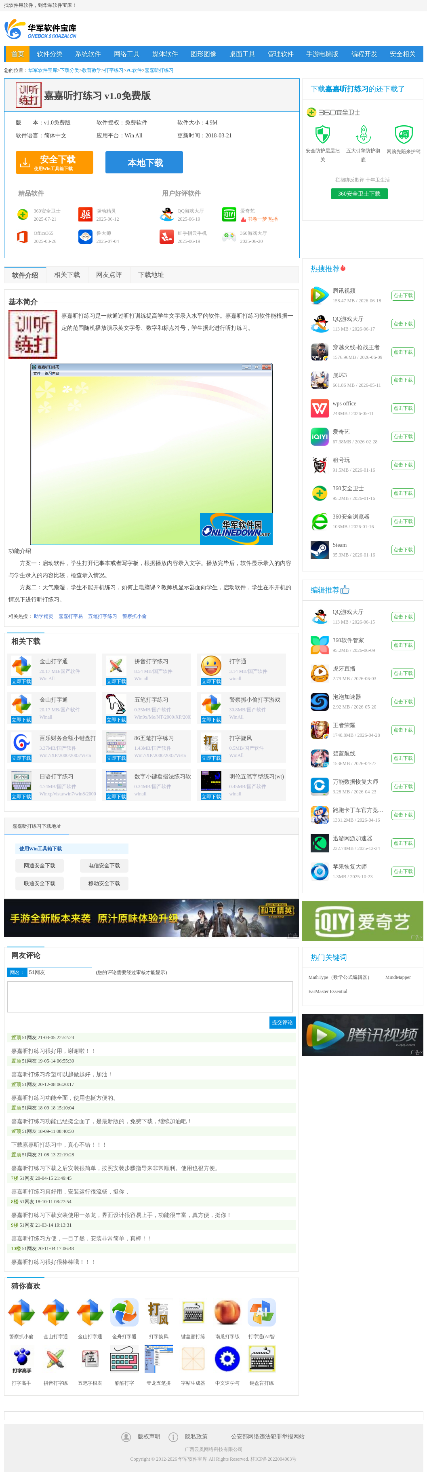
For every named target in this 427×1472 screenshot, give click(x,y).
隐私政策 (196, 1437)
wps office (344, 404)
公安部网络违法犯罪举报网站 (268, 1437)
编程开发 (364, 54)
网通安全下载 (39, 866)
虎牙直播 (344, 669)
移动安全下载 (104, 883)
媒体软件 (165, 54)
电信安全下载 (104, 866)
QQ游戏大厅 (348, 319)
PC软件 (134, 70)
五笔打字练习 (102, 616)
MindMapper (398, 977)
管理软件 (281, 54)
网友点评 (109, 274)
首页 (17, 54)
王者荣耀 (344, 725)
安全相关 (403, 54)
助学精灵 (43, 616)
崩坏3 (340, 375)
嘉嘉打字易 (71, 616)
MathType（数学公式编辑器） (340, 977)
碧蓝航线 (344, 754)
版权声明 (149, 1437)
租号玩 (341, 460)
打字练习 (114, 70)
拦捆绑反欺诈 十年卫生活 (362, 180)
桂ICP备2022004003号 (273, 1459)
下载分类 (69, 70)
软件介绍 (25, 275)
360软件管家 (348, 640)
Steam (340, 545)
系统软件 (88, 54)
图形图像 (204, 54)
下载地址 (151, 274)
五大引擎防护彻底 (363, 150)
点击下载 (403, 295)
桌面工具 (242, 54)
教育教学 (91, 70)
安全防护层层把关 (323, 150)
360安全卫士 (348, 488)
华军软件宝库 (40, 29)
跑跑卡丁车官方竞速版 (359, 810)
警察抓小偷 (134, 616)
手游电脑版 (322, 54)
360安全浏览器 (351, 517)
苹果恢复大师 (350, 867)
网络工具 (127, 54)
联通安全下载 (39, 883)
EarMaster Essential (328, 991)
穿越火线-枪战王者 (356, 347)
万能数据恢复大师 (355, 782)
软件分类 (50, 54)
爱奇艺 (341, 432)
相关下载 (67, 274)
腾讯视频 (344, 291)
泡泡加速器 (347, 697)
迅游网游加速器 (352, 838)
